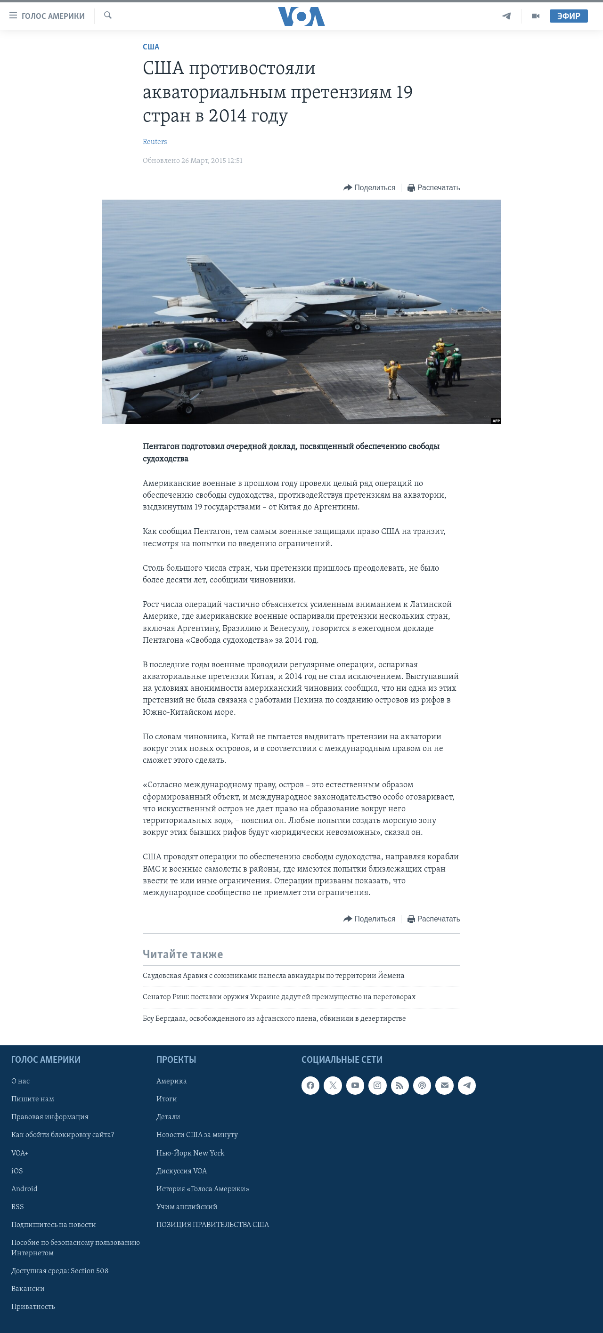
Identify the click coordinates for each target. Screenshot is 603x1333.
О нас (20, 1082)
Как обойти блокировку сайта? (62, 1135)
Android (24, 1189)
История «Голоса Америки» (203, 1189)
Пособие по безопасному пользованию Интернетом (75, 1248)
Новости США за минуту (197, 1135)
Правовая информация (50, 1118)
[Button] (369, 188)
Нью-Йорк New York (190, 1153)
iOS (17, 1171)
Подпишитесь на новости (53, 1225)
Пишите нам (32, 1100)
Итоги (166, 1100)
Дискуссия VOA (181, 1171)
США (151, 47)
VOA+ (20, 1153)
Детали (168, 1118)
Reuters (155, 142)
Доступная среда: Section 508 (60, 1271)
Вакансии (28, 1289)
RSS (17, 1207)
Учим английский (187, 1207)
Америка (171, 1082)
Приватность (33, 1307)
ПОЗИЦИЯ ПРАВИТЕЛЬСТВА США (212, 1225)
